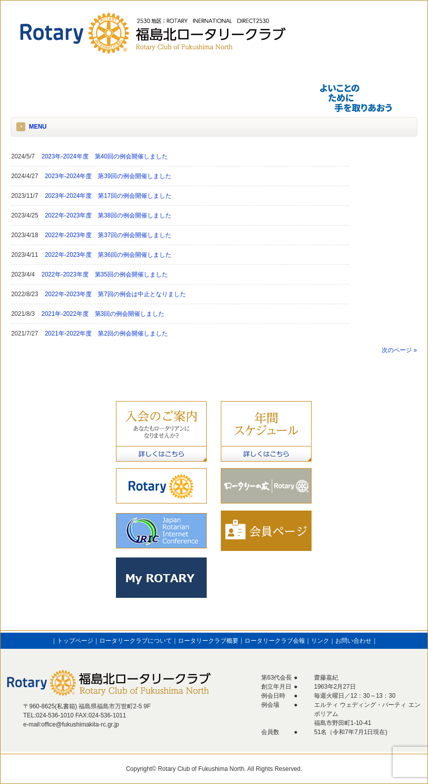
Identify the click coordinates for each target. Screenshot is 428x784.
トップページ (75, 640)
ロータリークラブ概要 (208, 640)
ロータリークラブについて (135, 640)
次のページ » (399, 350)
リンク (320, 640)
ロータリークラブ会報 (274, 640)
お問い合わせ (353, 640)
